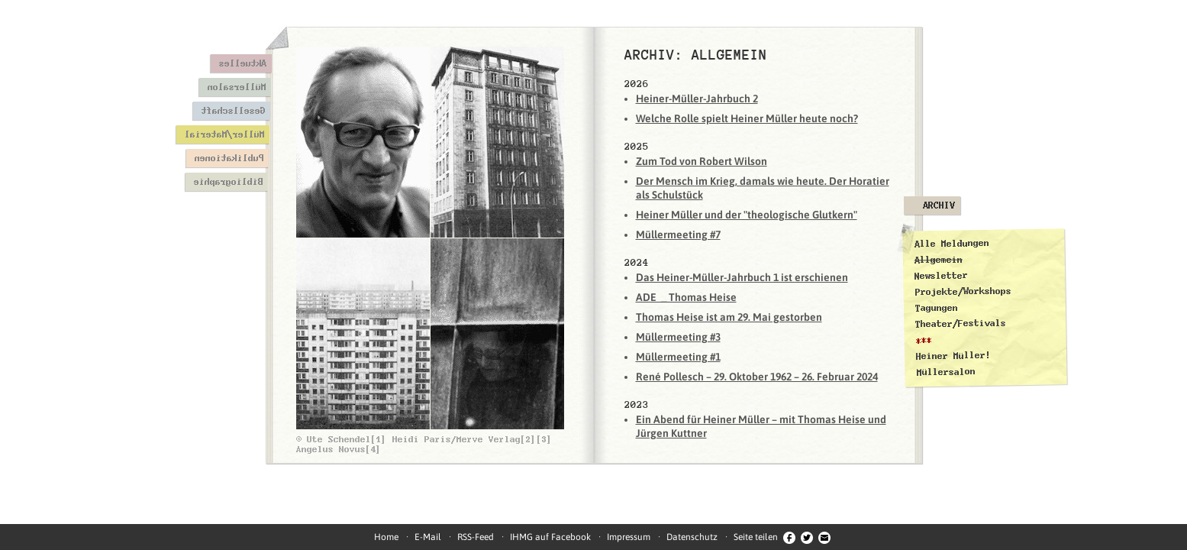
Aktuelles (242, 63)
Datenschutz (692, 537)
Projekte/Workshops (962, 291)
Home (386, 537)
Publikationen (228, 158)
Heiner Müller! (952, 356)
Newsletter (941, 275)
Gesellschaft (233, 110)
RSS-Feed (475, 537)
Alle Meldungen (951, 244)
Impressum (628, 537)
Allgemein (938, 259)
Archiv (939, 205)
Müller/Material (224, 134)
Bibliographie (228, 181)
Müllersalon (236, 87)
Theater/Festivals (960, 324)
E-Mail (427, 537)
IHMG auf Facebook (550, 537)
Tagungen (935, 308)
